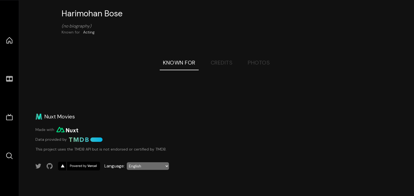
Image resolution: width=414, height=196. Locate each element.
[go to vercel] (79, 166)
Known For (179, 62)
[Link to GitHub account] (50, 166)
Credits (222, 62)
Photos (259, 62)
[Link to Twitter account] (38, 166)
